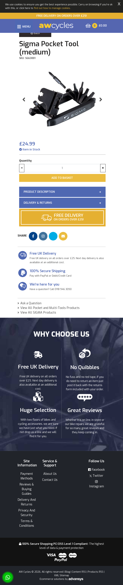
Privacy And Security (26, 512)
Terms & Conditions (26, 523)
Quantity (25, 160)
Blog (67, 571)
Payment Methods (26, 476)
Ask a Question (30, 303)
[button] (24, 99)
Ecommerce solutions (52, 579)
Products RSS (95, 571)
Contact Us (49, 480)
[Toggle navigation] (24, 26)
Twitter (96, 476)
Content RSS (79, 571)
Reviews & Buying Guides (26, 489)
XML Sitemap (61, 575)
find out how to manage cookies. (52, 8)
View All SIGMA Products (38, 312)
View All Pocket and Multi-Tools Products (50, 308)
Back (35, 33)
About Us (50, 474)
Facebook (96, 470)
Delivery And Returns (27, 502)
